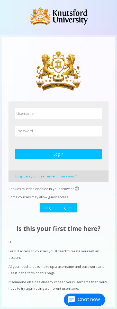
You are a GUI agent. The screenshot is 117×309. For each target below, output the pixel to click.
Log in (58, 154)
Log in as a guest (58, 207)
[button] (78, 189)
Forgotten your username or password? (46, 176)
